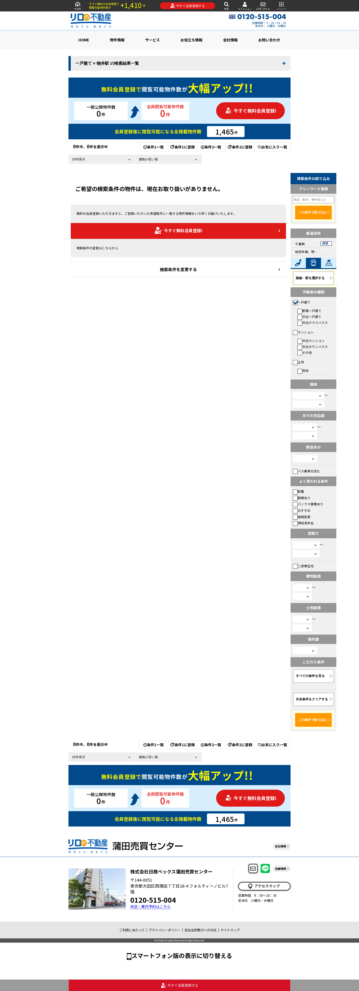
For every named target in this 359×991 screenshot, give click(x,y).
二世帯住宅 (303, 566)
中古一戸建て (309, 316)
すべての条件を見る (310, 676)
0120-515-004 (153, 900)
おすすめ (301, 510)
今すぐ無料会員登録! (251, 110)
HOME (77, 6)
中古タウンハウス (312, 346)
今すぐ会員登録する (187, 5)
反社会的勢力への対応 (201, 930)
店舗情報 (280, 868)
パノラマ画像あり (308, 504)
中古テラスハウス (312, 322)
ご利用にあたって (132, 930)
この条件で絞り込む (312, 212)
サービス (152, 40)
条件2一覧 (211, 147)
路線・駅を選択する (310, 278)
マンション (303, 332)
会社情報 (230, 40)
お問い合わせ (263, 5)
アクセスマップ (263, 886)
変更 (325, 243)
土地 (298, 362)
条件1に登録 (182, 147)
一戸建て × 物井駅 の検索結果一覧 (107, 63)
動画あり (301, 498)
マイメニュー (245, 6)
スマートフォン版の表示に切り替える (181, 955)
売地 (303, 370)
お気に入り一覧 (272, 147)
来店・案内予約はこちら (150, 906)
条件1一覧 (153, 147)
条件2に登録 (239, 147)
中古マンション (311, 340)
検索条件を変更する (178, 269)
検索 (226, 5)
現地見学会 (303, 523)
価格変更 (301, 516)
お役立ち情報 (191, 40)
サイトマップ (230, 930)
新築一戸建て (309, 310)
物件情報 (117, 40)
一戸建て (301, 302)
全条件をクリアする (312, 699)
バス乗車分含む (306, 471)
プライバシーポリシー (165, 930)
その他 (304, 352)
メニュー (281, 5)
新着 (298, 491)
